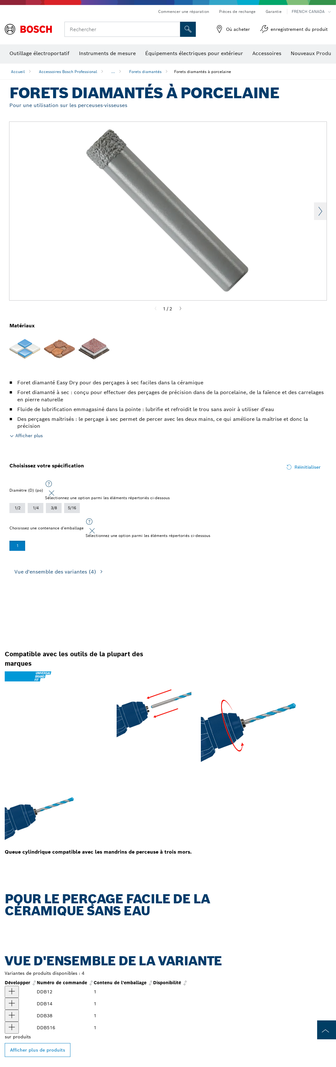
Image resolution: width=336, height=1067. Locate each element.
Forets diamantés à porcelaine (202, 71)
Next (320, 211)
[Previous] (155, 308)
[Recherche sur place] (188, 29)
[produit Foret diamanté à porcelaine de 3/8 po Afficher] (12, 1016)
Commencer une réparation (183, 11)
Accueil (18, 71)
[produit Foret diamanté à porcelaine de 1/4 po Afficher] (12, 1004)
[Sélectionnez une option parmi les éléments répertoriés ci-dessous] (48, 484)
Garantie (274, 11)
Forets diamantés (145, 71)
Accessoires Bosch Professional (68, 71)
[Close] (51, 493)
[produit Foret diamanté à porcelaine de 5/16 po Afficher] (12, 1028)
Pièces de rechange (237, 11)
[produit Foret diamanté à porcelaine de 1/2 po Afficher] (12, 992)
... (113, 71)
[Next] (180, 308)
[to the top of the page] (326, 1029)
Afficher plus (29, 435)
